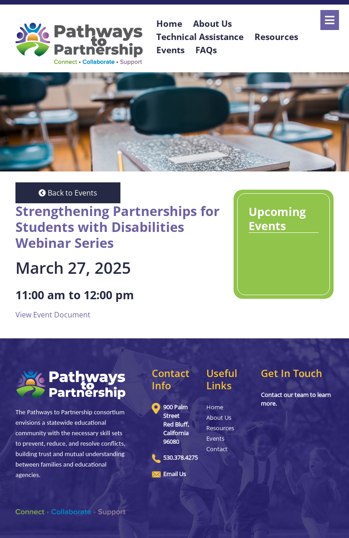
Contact (217, 449)
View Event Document (52, 315)
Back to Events (68, 193)
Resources (276, 36)
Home (214, 407)
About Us (218, 417)
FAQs (206, 50)
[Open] (329, 20)
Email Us (174, 474)
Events (170, 50)
